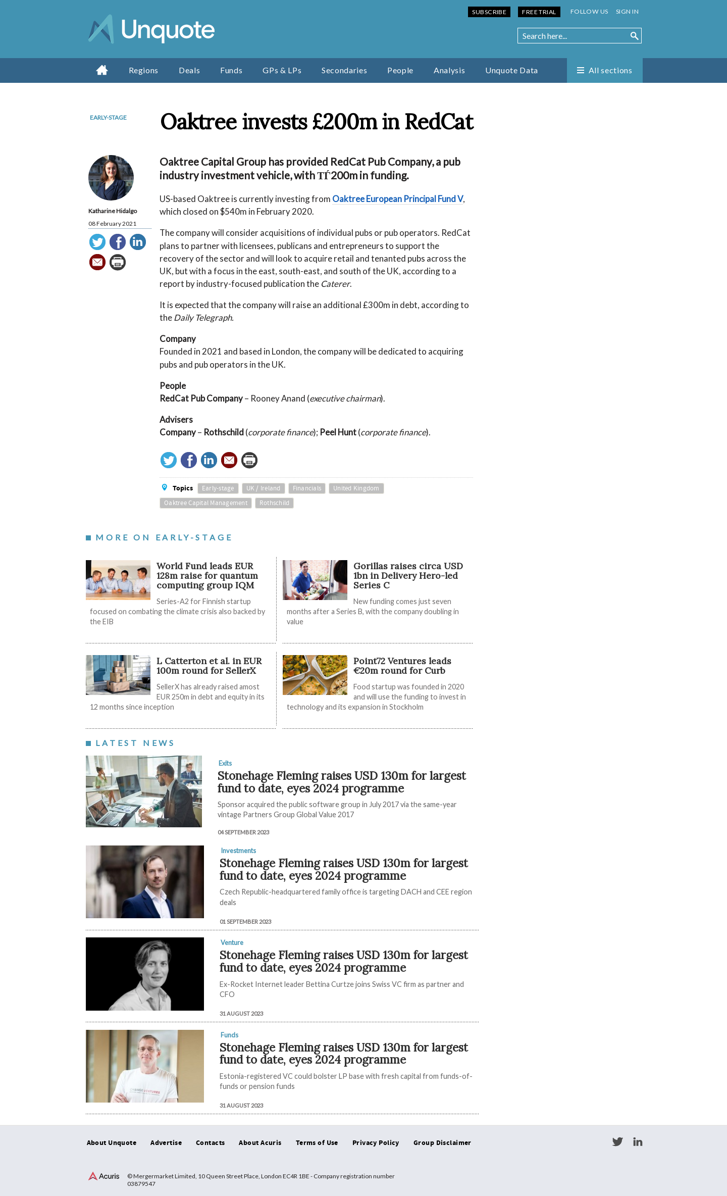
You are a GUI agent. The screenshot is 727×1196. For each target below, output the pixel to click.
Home (102, 69)
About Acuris (260, 1143)
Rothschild (274, 503)
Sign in (627, 11)
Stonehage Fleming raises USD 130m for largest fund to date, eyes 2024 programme (342, 781)
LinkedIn (638, 1142)
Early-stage (108, 117)
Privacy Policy (375, 1143)
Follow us (589, 11)
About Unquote (112, 1143)
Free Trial (539, 12)
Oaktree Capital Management (205, 503)
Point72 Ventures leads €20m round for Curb (402, 665)
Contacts (210, 1143)
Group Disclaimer (442, 1143)
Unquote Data (511, 70)
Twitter (617, 1142)
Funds (231, 70)
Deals (189, 70)
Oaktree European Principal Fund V (397, 198)
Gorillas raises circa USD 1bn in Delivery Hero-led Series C (408, 575)
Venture (232, 942)
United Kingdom (356, 488)
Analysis (449, 70)
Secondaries (344, 70)
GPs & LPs (282, 70)
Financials (307, 488)
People (400, 70)
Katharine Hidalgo (112, 211)
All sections (611, 70)
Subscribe (489, 12)
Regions (144, 70)
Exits (225, 763)
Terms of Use (317, 1143)
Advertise (166, 1143)
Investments (238, 850)
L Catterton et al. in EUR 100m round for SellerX (209, 665)
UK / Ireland (263, 488)
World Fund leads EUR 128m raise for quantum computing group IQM (207, 575)
